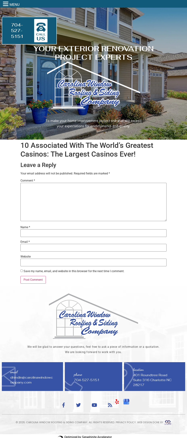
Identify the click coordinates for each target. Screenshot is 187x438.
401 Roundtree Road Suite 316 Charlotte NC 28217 (152, 380)
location (138, 369)
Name (25, 227)
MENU (14, 4)
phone (78, 374)
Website (25, 256)
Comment (27, 180)
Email (25, 241)
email (14, 372)
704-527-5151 (17, 30)
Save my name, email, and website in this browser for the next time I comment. (74, 271)
